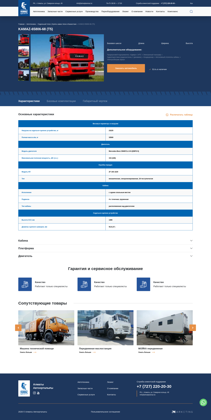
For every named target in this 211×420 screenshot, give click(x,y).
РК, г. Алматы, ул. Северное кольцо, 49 (47, 3)
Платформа (26, 248)
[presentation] (18, 328)
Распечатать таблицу (181, 115)
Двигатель (25, 256)
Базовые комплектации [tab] (75, 101)
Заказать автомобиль (126, 69)
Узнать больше (26, 352)
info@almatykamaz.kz (84, 3)
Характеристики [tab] (29, 101)
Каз (191, 3)
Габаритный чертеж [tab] (124, 101)
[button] (29, 80)
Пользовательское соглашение (105, 412)
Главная (21, 24)
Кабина (23, 240)
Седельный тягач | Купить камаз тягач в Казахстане (57, 24)
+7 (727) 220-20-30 (168, 3)
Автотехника (31, 24)
